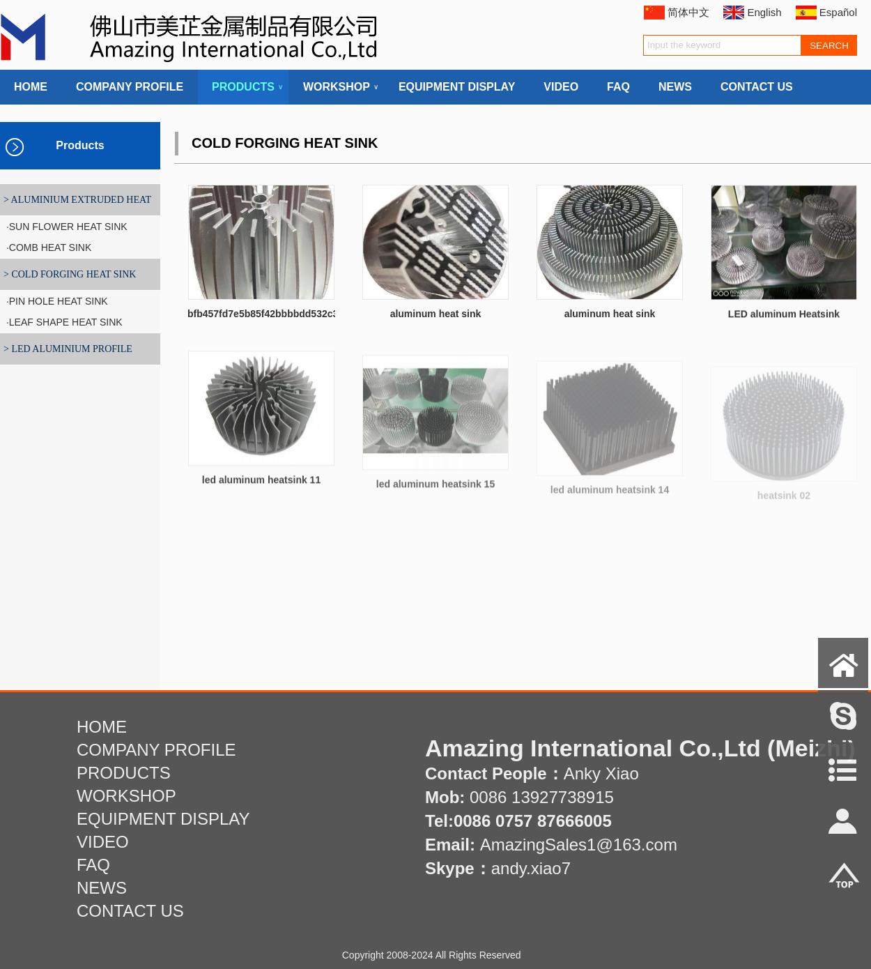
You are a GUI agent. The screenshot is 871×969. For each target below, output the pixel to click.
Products (80, 145)
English (764, 12)
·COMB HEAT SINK (47, 247)
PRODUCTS (243, 87)
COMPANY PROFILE (129, 87)
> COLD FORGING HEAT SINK (69, 274)
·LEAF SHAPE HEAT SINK (63, 322)
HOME (30, 87)
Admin (21, 958)
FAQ (618, 87)
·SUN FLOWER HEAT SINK (65, 226)
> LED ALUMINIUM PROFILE (67, 349)
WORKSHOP (336, 87)
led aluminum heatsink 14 (609, 498)
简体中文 (688, 12)
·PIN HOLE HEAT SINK (55, 301)
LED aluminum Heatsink (784, 318)
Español (838, 12)
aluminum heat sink (435, 313)
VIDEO (561, 87)
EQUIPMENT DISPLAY (457, 87)
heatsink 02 (783, 501)
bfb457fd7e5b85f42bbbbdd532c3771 (271, 313)
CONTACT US (756, 87)
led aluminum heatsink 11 (261, 488)
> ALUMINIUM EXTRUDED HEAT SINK (75, 204)
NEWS (675, 87)
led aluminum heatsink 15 (435, 493)
